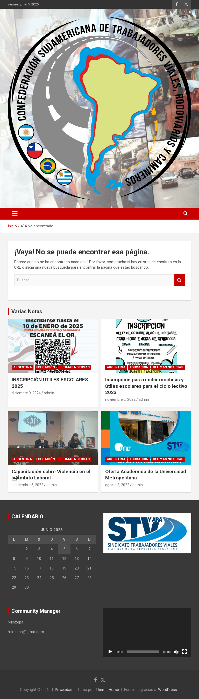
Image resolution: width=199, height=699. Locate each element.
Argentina (22, 367)
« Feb (12, 597)
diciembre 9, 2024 (26, 393)
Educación (45, 367)
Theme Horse (107, 689)
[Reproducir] (110, 651)
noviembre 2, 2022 (120, 399)
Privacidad (63, 689)
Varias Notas (26, 311)
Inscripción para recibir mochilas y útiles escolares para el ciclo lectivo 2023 (146, 386)
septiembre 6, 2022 (27, 485)
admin (49, 393)
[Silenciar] (176, 651)
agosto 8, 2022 (117, 485)
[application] (147, 632)
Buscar (179, 280)
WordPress (167, 689)
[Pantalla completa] (184, 651)
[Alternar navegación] (15, 214)
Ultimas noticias (74, 367)
